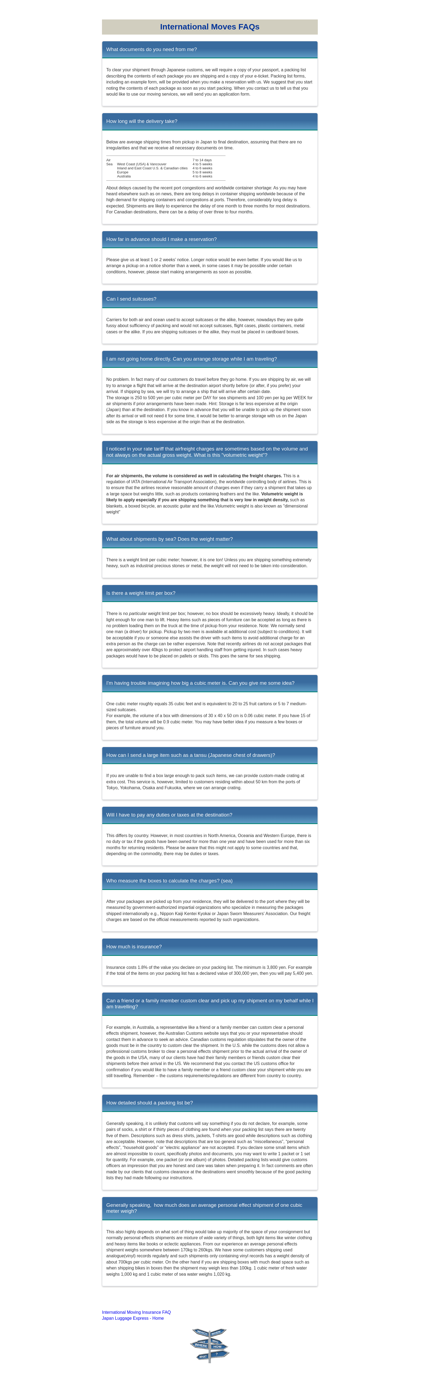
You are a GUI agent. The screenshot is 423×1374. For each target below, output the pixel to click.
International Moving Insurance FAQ (136, 1312)
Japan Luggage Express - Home (133, 1318)
